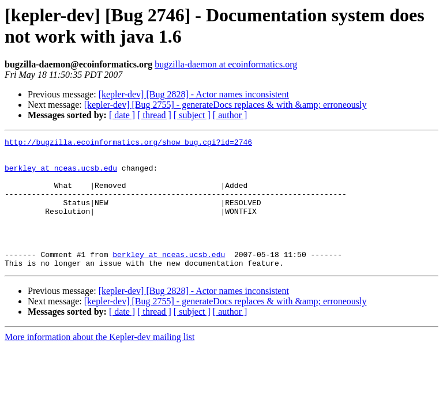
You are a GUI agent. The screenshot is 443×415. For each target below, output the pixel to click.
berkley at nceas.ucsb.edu (61, 174)
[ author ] (230, 115)
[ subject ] (192, 115)
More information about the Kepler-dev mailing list (99, 363)
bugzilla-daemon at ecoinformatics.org (226, 64)
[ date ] (122, 115)
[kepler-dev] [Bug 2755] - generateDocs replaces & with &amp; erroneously (225, 105)
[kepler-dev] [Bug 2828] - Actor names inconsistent (194, 94)
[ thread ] (154, 115)
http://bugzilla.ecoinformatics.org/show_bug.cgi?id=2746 (128, 143)
